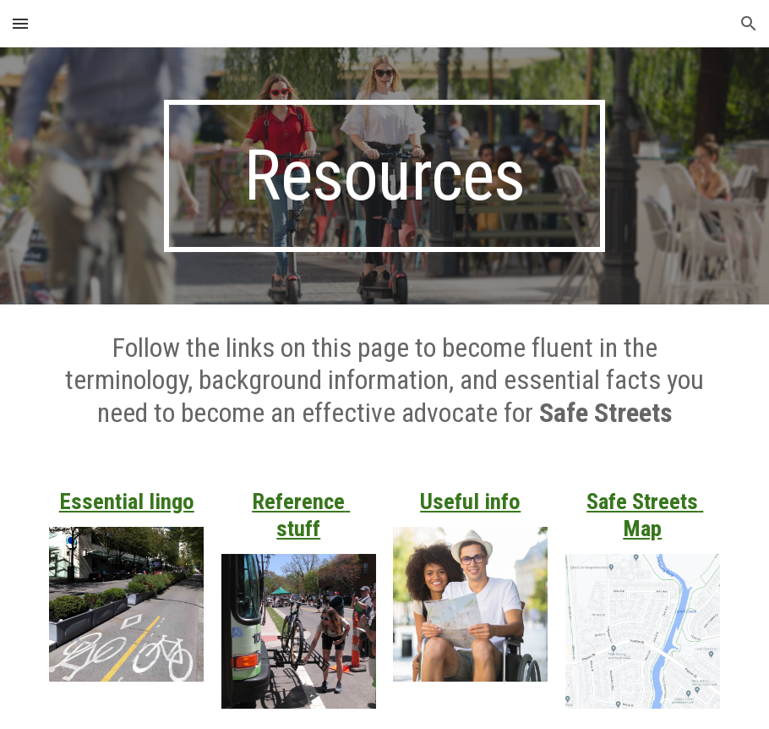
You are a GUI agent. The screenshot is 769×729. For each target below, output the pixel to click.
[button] (20, 23)
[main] (384, 176)
